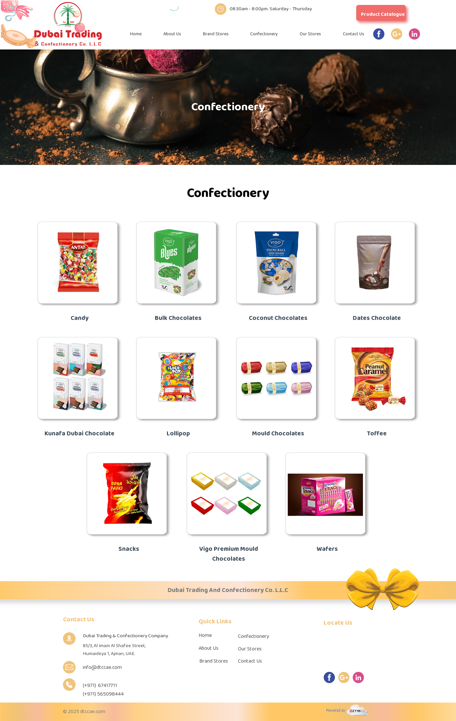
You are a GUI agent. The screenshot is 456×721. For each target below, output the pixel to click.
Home (136, 34)
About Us (172, 34)
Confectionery (264, 34)
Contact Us (353, 34)
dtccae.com (92, 711)
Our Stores (310, 34)
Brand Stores (216, 34)
